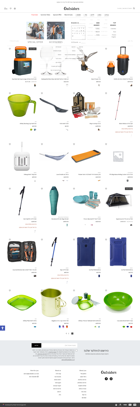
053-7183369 (33, 377)
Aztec (131, 77)
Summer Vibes (45, 15)
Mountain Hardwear (63, 217)
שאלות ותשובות (82, 386)
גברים (107, 15)
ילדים (92, 15)
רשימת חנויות (57, 380)
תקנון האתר (58, 383)
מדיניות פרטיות (57, 389)
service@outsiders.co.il (68, 360)
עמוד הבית (74, 22)
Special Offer (57, 15)
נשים (99, 15)
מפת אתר (83, 392)
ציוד (86, 15)
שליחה (36, 345)
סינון (130, 41)
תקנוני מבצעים (57, 386)
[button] (106, 49)
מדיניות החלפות (82, 380)
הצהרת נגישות (82, 389)
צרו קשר (84, 395)
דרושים (59, 392)
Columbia (130, 172)
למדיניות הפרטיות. (42, 354)
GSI (68, 77)
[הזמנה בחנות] (13, 41)
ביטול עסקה (83, 377)
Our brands (58, 377)
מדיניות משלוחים (82, 383)
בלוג (60, 395)
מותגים (79, 15)
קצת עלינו (58, 374)
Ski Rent (84, 398)
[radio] (131, 85)
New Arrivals (68, 15)
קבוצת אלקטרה (52, 352)
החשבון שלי (83, 374)
